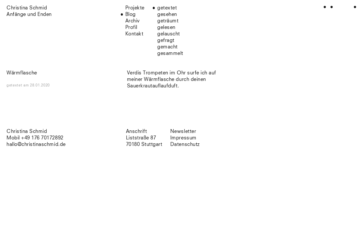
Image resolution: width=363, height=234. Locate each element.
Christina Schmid (27, 131)
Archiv (132, 21)
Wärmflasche (22, 73)
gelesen (166, 27)
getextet (167, 8)
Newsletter (183, 131)
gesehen (167, 14)
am (36, 85)
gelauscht (168, 34)
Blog (130, 14)
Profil (131, 27)
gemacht (167, 47)
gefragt (166, 40)
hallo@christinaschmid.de (36, 144)
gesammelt (170, 53)
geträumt (167, 21)
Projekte (135, 8)
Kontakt (134, 34)
